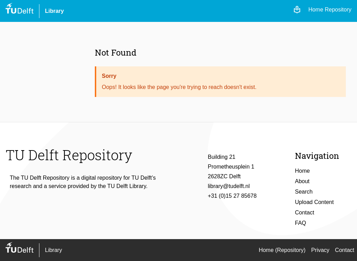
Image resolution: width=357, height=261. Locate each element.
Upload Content (314, 202)
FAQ (300, 223)
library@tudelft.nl (229, 186)
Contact (304, 212)
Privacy (320, 250)
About (302, 181)
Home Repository (329, 10)
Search (304, 192)
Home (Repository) (282, 250)
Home (302, 171)
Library (54, 11)
